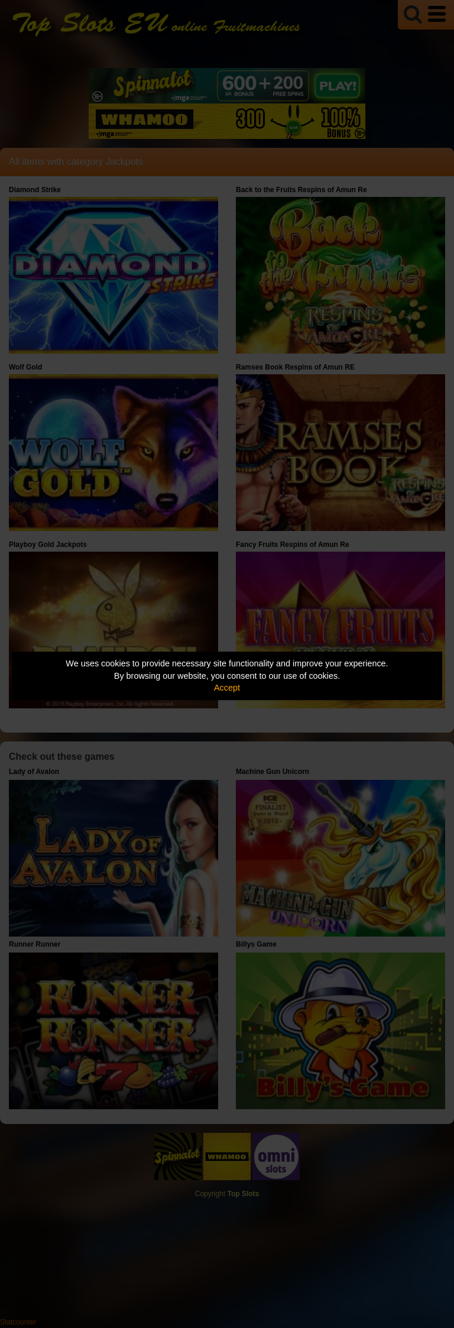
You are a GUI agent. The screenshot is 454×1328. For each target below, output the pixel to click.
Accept (227, 687)
